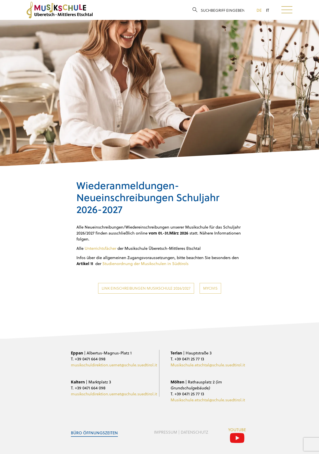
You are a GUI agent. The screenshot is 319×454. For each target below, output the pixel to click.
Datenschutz (194, 432)
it (267, 10)
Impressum (165, 432)
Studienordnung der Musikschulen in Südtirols (145, 263)
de (259, 10)
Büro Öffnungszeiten (94, 433)
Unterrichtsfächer (100, 248)
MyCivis (210, 288)
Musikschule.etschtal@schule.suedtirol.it (208, 365)
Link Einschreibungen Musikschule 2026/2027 (146, 288)
